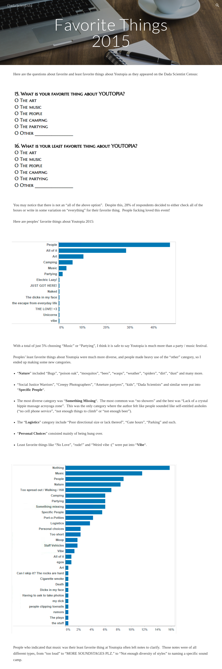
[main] (111, 32)
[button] (217, 5)
